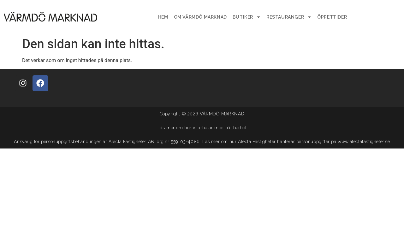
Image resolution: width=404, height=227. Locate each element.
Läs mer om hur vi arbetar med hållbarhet (202, 127)
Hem (163, 17)
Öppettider (332, 17)
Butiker (247, 17)
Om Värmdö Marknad (200, 17)
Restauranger (289, 17)
